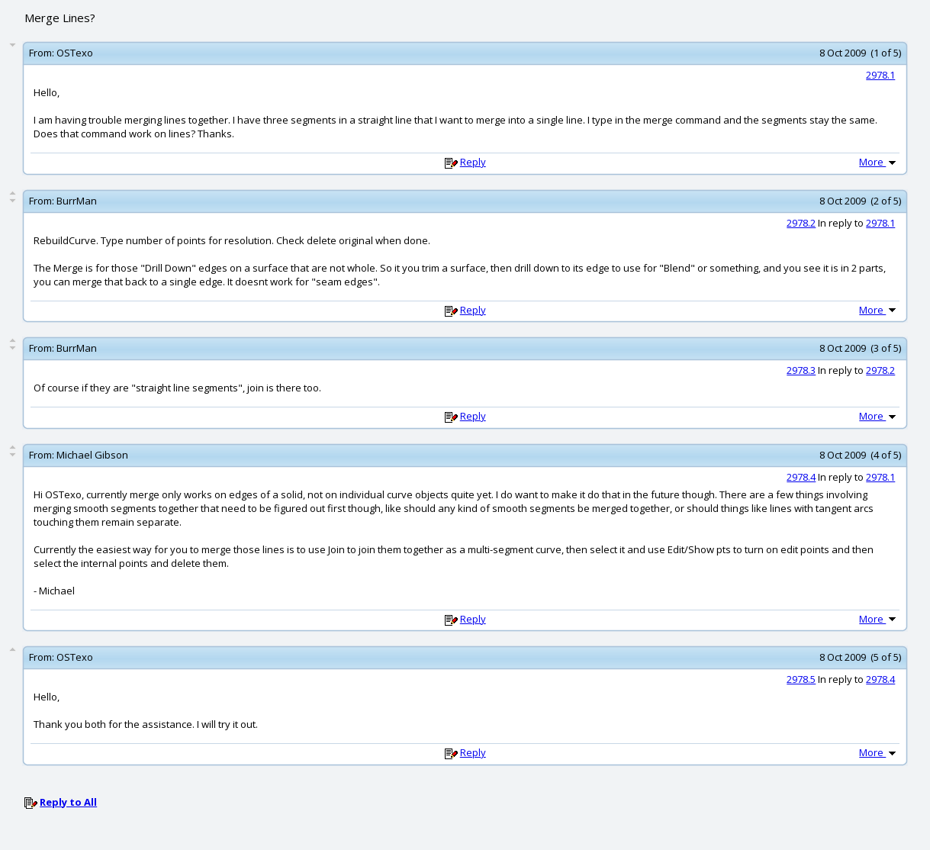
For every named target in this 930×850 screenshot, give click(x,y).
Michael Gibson (92, 455)
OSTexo (74, 53)
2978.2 (801, 223)
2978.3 (801, 370)
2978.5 (801, 679)
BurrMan (76, 201)
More (879, 162)
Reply (473, 162)
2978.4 (801, 477)
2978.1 (880, 75)
